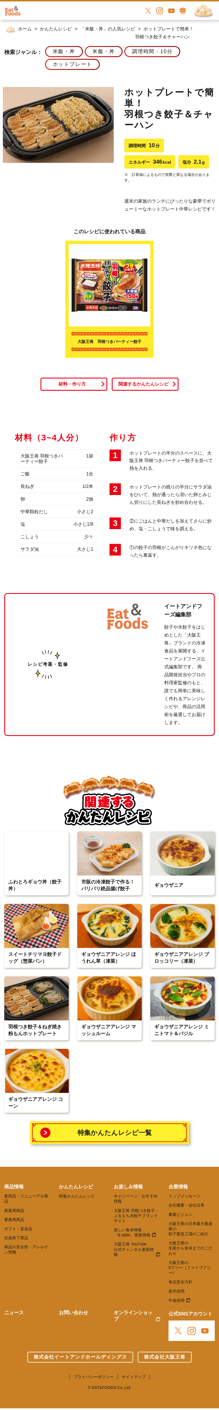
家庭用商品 (14, 1210)
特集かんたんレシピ (77, 1196)
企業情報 (178, 1186)
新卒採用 (176, 1291)
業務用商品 (14, 1219)
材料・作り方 (72, 384)
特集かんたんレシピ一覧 (115, 1132)
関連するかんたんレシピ (143, 384)
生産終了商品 (16, 1238)
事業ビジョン (180, 1214)
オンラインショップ (133, 1316)
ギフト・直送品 (18, 1228)
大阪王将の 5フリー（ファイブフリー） (190, 1267)
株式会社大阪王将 (165, 1357)
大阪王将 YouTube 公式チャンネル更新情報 (134, 1249)
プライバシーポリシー (93, 1376)
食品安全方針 (180, 1282)
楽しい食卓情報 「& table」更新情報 (132, 1232)
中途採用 (176, 1300)
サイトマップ (134, 1376)
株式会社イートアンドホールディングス (80, 1357)
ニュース (14, 1312)
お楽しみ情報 (128, 1186)
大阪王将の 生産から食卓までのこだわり (190, 1248)
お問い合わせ (73, 1312)
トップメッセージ (184, 1196)
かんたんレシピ (76, 1186)
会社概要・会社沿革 (186, 1205)
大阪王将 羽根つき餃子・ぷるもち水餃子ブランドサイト (136, 1215)
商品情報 (14, 1186)
